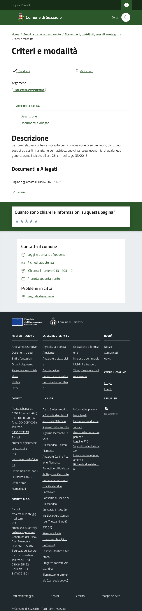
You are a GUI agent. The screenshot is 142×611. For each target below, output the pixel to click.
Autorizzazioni (51, 370)
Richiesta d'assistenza (86, 466)
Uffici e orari (19, 482)
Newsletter (111, 414)
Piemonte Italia (52, 533)
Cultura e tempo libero (55, 385)
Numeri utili (19, 488)
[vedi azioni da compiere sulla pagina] (83, 71)
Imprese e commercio (86, 358)
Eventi (108, 389)
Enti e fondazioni (22, 358)
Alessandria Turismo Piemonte (55, 447)
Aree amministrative (24, 346)
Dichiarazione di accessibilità (86, 424)
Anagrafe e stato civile (56, 361)
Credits (80, 595)
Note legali (80, 415)
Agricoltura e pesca (54, 346)
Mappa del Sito (111, 595)
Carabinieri (49, 492)
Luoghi (108, 383)
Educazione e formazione (86, 349)
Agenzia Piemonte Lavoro (56, 436)
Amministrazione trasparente (42, 34)
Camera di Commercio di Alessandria (55, 483)
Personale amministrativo (24, 373)
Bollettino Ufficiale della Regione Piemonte (56, 471)
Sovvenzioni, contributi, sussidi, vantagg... (92, 34)
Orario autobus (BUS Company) (55, 542)
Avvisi (107, 358)
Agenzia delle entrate (56, 427)
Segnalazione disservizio (86, 448)
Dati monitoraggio (23, 595)
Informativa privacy (85, 409)
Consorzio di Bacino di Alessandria (56, 501)
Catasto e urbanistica (55, 376)
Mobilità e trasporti (84, 364)
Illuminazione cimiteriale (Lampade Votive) (55, 577)
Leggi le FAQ (81, 441)
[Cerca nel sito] (124, 17)
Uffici (15, 388)
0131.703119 (20, 432)
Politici (16, 382)
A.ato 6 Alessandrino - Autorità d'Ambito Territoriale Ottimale (55, 415)
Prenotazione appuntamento (86, 457)
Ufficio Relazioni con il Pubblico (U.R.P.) (25, 474)
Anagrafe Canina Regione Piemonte (56, 459)
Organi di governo (22, 364)
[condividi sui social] (21, 71)
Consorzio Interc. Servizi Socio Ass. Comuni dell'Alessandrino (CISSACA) (56, 518)
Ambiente (49, 352)
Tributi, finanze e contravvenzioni (86, 373)
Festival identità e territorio (56, 554)
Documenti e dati (22, 352)
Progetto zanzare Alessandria (55, 565)
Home (15, 34)
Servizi (55, 595)
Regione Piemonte (21, 5)
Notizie (108, 346)
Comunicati (111, 352)
